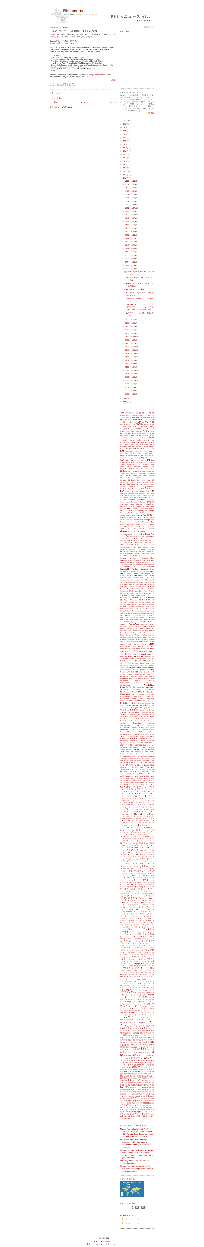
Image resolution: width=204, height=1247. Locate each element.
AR (131, 438)
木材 (125, 1116)
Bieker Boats (147, 449)
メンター (132, 990)
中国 (135, 1096)
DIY (133, 491)
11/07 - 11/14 (130, 205)
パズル (127, 920)
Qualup (140, 646)
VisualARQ (124, 772)
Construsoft (133, 473)
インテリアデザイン (127, 802)
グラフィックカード (142, 836)
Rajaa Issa (149, 646)
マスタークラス (125, 977)
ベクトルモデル (148, 968)
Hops (137, 549)
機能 (134, 1040)
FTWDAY (139, 520)
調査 (152, 1096)
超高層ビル (123, 1098)
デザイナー (123, 893)
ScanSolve (124, 719)
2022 (125, 137)
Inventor (138, 560)
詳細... (113, 80)
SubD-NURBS (137, 745)
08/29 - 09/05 (130, 238)
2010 (125, 178)
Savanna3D (124, 714)
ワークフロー (141, 1026)
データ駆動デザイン (139, 887)
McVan (132, 600)
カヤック (142, 832)
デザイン (131, 893)
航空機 (136, 1062)
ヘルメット (130, 970)
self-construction (135, 721)
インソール (138, 798)
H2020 (122, 545)
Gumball (145, 542)
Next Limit (138, 615)
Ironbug (141, 562)
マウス (152, 974)
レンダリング (129, 1017)
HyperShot (150, 551)
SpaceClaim (150, 740)
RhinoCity (150, 680)
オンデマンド (131, 823)
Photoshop (145, 630)
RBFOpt (132, 648)
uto (134, 762)
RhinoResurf (150, 696)
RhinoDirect (150, 683)
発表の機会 (149, 1107)
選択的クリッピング (136, 1087)
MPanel (133, 613)
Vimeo (141, 767)
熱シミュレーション (127, 1107)
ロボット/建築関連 (126, 1019)
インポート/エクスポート (133, 805)
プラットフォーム (130, 954)
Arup (137, 444)
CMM (152, 469)
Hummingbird (137, 551)
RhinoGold (150, 687)
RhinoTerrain (125, 701)
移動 (147, 1026)
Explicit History (136, 506)
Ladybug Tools (138, 573)
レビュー (130, 1015)
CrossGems (150, 478)
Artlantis (132, 444)
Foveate (122, 520)
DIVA (122, 491)
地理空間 (131, 1096)
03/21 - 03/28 (130, 357)
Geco (130, 522)
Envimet (151, 500)
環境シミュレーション (143, 1035)
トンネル (123, 911)
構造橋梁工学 (142, 1060)
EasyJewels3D (137, 495)
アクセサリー (138, 787)
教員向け (147, 1045)
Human (122, 551)
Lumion (152, 582)
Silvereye (151, 729)
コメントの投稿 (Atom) (63, 107)
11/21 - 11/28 (130, 198)
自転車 (149, 1069)
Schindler (131, 719)
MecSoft (144, 600)
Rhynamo (151, 708)
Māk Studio (150, 586)
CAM (133, 462)
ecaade (145, 495)
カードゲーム (127, 830)
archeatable (136, 438)
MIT (153, 606)
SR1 (142, 743)
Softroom (142, 738)
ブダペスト (143, 947)
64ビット (135, 426)
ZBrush (142, 782)
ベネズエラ (123, 970)
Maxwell (123, 593)
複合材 (131, 1112)
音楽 (141, 1028)
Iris (138, 562)
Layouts (135, 578)
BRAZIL (137, 456)
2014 (125, 164)
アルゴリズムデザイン (135, 793)
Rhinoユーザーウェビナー (136, 705)
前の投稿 (113, 102)
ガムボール (136, 832)
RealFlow (139, 648)
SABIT (137, 712)
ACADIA (139, 429)
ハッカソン (140, 920)
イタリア (123, 796)
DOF (152, 491)
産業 (129, 1069)
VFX (129, 767)
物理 (136, 1112)
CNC (122, 471)
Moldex (122, 611)
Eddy (130, 497)
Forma (139, 517)
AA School (144, 426)
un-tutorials (133, 760)
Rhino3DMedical (137, 672)
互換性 (141, 1058)
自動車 (124, 1071)
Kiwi (138, 571)
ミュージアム (127, 983)
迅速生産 (127, 1078)
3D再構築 (151, 424)
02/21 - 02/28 (130, 370)
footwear (123, 517)
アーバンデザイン (134, 785)
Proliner (146, 641)
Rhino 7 (126, 659)
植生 (131, 1076)
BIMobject (129, 451)
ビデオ (122, 939)
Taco (141, 749)
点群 (138, 1098)
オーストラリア (130, 818)
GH (148, 524)
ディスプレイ (124, 882)
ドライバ (130, 907)
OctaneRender (137, 619)
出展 (148, 1071)
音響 (145, 1028)
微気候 (132, 1109)
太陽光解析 (144, 1092)
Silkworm (145, 729)
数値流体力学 (146, 1078)
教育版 (129, 1045)
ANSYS (144, 435)
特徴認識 (133, 1103)
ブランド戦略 (139, 954)
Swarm (144, 747)
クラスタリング (130, 836)
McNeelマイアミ (140, 597)
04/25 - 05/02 (130, 343)
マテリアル (148, 977)
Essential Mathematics (138, 502)
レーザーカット (133, 1013)
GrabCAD (142, 528)
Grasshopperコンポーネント (132, 534)
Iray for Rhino (124, 562)
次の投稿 (53, 102)
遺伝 (150, 1026)
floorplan (122, 515)
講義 (141, 1063)
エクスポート (125, 811)
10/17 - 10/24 (130, 215)
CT (129, 480)
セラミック (134, 878)
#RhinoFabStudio (130, 413)
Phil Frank (127, 630)
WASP (122, 776)
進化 (143, 1076)
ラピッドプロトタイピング (135, 1002)
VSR (140, 774)
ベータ (139, 968)
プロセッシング (125, 963)
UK (127, 760)
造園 (125, 1089)
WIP (128, 780)
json (152, 564)
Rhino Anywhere (141, 659)
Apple (127, 438)
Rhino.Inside (135, 667)
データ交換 (124, 889)
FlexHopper (145, 513)
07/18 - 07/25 (130, 255)
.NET (122, 413)
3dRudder (139, 417)
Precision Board (149, 639)
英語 (131, 1028)
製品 (149, 1082)
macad (152, 584)
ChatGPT (129, 466)
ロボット (150, 1017)
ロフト (145, 1017)
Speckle (123, 743)
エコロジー (134, 811)
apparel (122, 438)
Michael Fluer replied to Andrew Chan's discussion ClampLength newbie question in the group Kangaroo (136, 1168)
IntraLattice (131, 560)
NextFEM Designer (148, 615)
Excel (128, 506)
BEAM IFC (129, 449)
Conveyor (151, 473)
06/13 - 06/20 (130, 320)
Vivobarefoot (124, 774)
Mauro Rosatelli (149, 591)
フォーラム (150, 945)
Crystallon (123, 480)
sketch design (149, 734)
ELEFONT (123, 500)
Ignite (129, 556)
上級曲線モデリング (148, 1074)
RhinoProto (137, 696)
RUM (133, 712)
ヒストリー (150, 936)
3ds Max (145, 417)
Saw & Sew (133, 716)
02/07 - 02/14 (130, 377)
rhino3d (135, 670)
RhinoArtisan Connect (136, 676)
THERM (122, 754)
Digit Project (132, 489)
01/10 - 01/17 (130, 391)
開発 (125, 1033)
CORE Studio (125, 475)
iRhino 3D (133, 562)
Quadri (134, 646)
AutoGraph (131, 446)
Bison (145, 451)
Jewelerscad (139, 564)
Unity (139, 760)
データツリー (132, 882)
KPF (141, 571)
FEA (121, 511)
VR (133, 774)
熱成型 (137, 1107)
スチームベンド (125, 875)
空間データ (149, 1047)
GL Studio (151, 526)
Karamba (150, 567)
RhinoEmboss (125, 685)
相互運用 (145, 1087)
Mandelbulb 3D (141, 589)
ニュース (141, 911)
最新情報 (128, 1067)
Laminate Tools (149, 573)
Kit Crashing (131, 571)
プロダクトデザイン (141, 963)
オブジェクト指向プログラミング (142, 820)
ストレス (133, 875)
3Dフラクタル (133, 422)
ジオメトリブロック (129, 866)
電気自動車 (144, 1098)
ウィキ (122, 807)
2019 (125, 148)
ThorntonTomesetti (125, 756)
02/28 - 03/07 (130, 367)
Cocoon (127, 471)
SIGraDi (139, 729)
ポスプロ (123, 972)
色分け (135, 1076)
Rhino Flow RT (140, 661)
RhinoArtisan (124, 676)
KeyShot (135, 569)
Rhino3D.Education (146, 670)
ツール (151, 880)
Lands (129, 575)
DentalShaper (130, 484)
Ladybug (129, 573)
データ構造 (131, 889)
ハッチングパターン (142, 922)
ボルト (134, 974)
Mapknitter (151, 589)
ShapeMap (151, 723)
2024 (125, 131)
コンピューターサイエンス (133, 847)
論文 (128, 1118)
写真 (129, 1071)
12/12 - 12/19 (130, 188)
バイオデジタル (138, 918)
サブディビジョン (127, 861)
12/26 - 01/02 (130, 181)
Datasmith (146, 482)
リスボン (144, 1006)
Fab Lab (123, 508)
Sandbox (151, 712)
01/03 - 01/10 (130, 394)
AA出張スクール (126, 429)
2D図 (138, 413)
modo (152, 609)
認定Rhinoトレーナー (136, 1105)
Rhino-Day (151, 665)
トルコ (124, 909)
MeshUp (147, 602)
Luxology (136, 584)
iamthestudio (137, 554)
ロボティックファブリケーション (134, 1023)
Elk (128, 500)
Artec (142, 442)
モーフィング (140, 990)
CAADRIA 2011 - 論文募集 (134, 289)
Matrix (131, 591)
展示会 (133, 1098)
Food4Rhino (148, 515)
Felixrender (127, 511)
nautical (141, 613)
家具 (144, 1031)
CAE (148, 460)
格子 (145, 1033)
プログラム (129, 961)
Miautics (134, 604)
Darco (122, 482)
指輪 (135, 1069)
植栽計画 (126, 1076)
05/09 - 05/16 (130, 337)
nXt (127, 619)
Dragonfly (142, 493)
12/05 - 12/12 (130, 191)
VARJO (152, 765)
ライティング (138, 999)
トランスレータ (142, 907)
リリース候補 (150, 1008)
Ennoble (138, 500)
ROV (129, 712)
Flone (152, 513)
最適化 (133, 1067)
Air (127, 433)
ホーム (83, 102)
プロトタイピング (130, 968)
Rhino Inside (144, 663)
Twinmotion (134, 758)
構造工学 (151, 1060)
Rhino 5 (127, 654)
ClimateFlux (136, 469)
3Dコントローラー (134, 419)
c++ (149, 458)
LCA (141, 578)
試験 (138, 1069)
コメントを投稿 (56, 98)
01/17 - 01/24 (130, 387)
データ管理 (127, 887)
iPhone (147, 560)
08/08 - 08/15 (130, 248)
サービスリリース (133, 854)
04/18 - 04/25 (130, 347)
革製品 (150, 1033)
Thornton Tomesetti (147, 754)
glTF (129, 528)
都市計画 (136, 1101)
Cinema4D (145, 466)
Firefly (141, 511)
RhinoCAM (133, 678)
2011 (125, 175)
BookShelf (123, 455)
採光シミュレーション (145, 1067)
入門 (152, 1103)
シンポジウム (132, 871)
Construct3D (124, 473)
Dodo (147, 491)
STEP (122, 745)
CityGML (123, 469)
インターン (145, 798)
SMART (136, 736)
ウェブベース (136, 809)
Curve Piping (141, 480)
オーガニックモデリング (139, 816)
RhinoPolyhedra (125, 696)
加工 (129, 1030)
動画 (128, 1103)
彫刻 (149, 1096)
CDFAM (122, 464)
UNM (152, 760)
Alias (143, 433)
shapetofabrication (125, 725)
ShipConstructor (125, 727)
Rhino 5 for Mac (138, 654)
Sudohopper (124, 747)
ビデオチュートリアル (143, 939)
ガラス (148, 832)
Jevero (126, 564)
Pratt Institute (139, 639)
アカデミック (128, 787)
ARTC (138, 442)
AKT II (130, 433)
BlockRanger (124, 453)
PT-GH (129, 644)
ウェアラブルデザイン (147, 807)
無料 (147, 1114)
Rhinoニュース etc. (131, 16)
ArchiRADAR (124, 440)
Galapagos (146, 520)
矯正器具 (128, 1047)
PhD (121, 630)
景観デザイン (128, 1052)
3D (150, 413)
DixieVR (128, 491)
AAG (152, 426)
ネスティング (144, 914)
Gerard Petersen (135, 524)
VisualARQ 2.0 (134, 771)
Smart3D (142, 736)
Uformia (123, 760)
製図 (142, 1082)
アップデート (131, 789)
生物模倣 (138, 1082)
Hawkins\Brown (125, 547)
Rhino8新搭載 (141, 674)
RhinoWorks (143, 701)
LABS (122, 573)
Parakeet (131, 626)
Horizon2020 (144, 549)
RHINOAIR (150, 674)
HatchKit (151, 545)
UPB (126, 762)
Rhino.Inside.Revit (147, 667)
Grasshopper (128, 531)
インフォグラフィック (142, 802)
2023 (125, 134)
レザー (148, 1012)
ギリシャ (142, 834)
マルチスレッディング (139, 981)
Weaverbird (129, 776)
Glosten (122, 528)
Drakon (148, 493)
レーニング (142, 1012)
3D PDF (130, 415)
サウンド (123, 859)
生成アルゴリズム (134, 1080)
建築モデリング (139, 1055)
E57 (131, 495)
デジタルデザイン (131, 898)
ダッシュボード (128, 880)
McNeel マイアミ (147, 595)
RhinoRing (133, 698)
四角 (132, 1069)
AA (139, 426)
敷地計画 (141, 1109)
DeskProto (123, 489)
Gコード (151, 542)
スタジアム (150, 873)
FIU (145, 511)
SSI (145, 743)
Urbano (131, 762)
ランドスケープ (137, 1004)
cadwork (143, 460)
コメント (126, 1223)
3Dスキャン (145, 419)
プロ (140, 959)
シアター (144, 861)
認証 (127, 1105)
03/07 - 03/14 (130, 364)
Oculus (151, 619)
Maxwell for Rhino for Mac (135, 593)
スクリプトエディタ (129, 873)
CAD (122, 460)
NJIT (128, 617)
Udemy (148, 758)
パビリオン (146, 925)
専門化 (138, 1085)
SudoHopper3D (135, 747)
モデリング (127, 992)
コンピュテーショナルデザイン (137, 848)
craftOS (137, 478)
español (128, 502)
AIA (124, 433)
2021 (125, 141)
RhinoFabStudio (127, 687)
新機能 (139, 1076)
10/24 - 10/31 (130, 211)
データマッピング (143, 884)
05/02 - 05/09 (130, 340)
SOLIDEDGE (150, 738)
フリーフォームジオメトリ (142, 957)
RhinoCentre (150, 678)
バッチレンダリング (130, 922)
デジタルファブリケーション (134, 900)
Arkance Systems (125, 442)
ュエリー (124, 999)
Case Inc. (146, 462)
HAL (136, 545)
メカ (141, 983)
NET (133, 615)
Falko (149, 508)
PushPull (143, 644)
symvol (128, 749)
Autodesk (123, 446)
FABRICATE (137, 508)
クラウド (148, 834)
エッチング (143, 811)
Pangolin (143, 624)
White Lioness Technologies (134, 778)
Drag (136, 493)
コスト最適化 (150, 843)
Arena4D (146, 440)
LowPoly (146, 582)
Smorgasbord (150, 736)
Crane (143, 478)
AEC (145, 431)
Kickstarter (144, 569)
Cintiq (152, 466)
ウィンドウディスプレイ (132, 807)
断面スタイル (127, 1094)
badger (151, 446)
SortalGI (142, 740)
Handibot (143, 545)
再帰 (149, 1065)
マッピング (135, 977)
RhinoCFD (137, 680)
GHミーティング (132, 526)
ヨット (130, 999)
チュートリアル (141, 880)
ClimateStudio (145, 469)
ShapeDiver (137, 723)
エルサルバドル (127, 814)
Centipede (129, 464)
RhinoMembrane (125, 692)
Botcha (130, 455)
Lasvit (129, 578)
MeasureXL (137, 600)
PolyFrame (137, 637)
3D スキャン (144, 415)
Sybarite (122, 749)
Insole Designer (142, 558)
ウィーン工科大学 (149, 805)
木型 (152, 1114)
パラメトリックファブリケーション (141, 932)
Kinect (152, 569)
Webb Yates (139, 776)
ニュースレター (149, 911)
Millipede (123, 606)
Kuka (152, 571)
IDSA (152, 554)
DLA (137, 491)
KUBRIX (146, 571)
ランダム (129, 1004)
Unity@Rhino (146, 760)
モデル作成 (141, 992)
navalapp (147, 613)
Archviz (132, 440)
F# (153, 506)
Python (151, 644)
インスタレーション (127, 798)
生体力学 (144, 1080)
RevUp (122, 651)
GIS (140, 526)
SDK (135, 719)
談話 (137, 1094)
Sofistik (136, 738)
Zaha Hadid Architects (132, 782)
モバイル (148, 992)
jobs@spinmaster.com (97, 75)
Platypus (146, 633)
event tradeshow (136, 504)
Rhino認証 (144, 708)
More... (53, 71)
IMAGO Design (138, 556)
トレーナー (130, 909)
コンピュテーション (133, 852)
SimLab (122, 732)
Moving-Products (125, 613)
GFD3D (143, 524)
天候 (128, 1098)
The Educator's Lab (136, 751)
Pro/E (127, 641)
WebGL (146, 776)
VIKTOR (135, 767)
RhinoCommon (126, 683)
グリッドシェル (135, 839)
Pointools (123, 637)
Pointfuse (151, 635)
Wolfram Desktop (136, 780)
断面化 (134, 1094)
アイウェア (143, 785)
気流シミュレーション (130, 1042)
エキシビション (148, 809)
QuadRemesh (125, 646)
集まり (144, 1071)
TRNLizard (151, 756)
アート (126, 785)
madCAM (138, 586)
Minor (147, 606)
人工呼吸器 (148, 1076)
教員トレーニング (137, 1045)
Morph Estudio (144, 611)
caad (152, 458)
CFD (135, 464)
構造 (128, 1060)
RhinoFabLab (149, 685)
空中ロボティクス (128, 1049)
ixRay (152, 562)
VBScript (123, 767)
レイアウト (128, 1010)
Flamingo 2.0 (125, 513)
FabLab (129, 508)
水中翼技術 (134, 1078)
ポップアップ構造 (143, 972)
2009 (125, 398)
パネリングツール (134, 925)
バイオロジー (149, 918)
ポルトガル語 (140, 974)
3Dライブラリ (131, 424)
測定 (139, 1089)
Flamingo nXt (136, 513)
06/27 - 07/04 (130, 265)
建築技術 (132, 1058)
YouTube (123, 782)
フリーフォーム (127, 957)
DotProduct (123, 493)
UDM (152, 758)
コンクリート (143, 845)
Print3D (122, 641)
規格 (140, 1042)
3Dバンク (126, 422)
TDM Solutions (149, 749)
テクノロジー (150, 891)
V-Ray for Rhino (135, 765)
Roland (151, 710)
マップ (141, 977)
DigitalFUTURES (143, 489)
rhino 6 (140, 656)
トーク (148, 902)
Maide (144, 586)
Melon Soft (151, 600)
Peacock (142, 628)
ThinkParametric (132, 754)
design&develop (133, 486)
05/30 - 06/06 (130, 326)
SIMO (128, 732)
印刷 (124, 1028)
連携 (125, 1118)
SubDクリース (148, 745)
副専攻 (149, 1109)
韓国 (133, 1037)
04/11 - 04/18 (130, 350)
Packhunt (151, 622)
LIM (126, 582)
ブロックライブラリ (136, 966)
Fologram (139, 515)
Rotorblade (123, 712)
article (126, 444)
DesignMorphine (148, 487)
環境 (132, 1035)
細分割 (122, 1069)
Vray (136, 774)
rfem (126, 651)
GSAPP (135, 542)
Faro (152, 508)
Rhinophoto (140, 694)
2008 (125, 402)
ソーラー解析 (142, 878)
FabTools (144, 508)
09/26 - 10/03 (130, 225)
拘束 (124, 1060)
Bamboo (122, 449)
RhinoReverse (124, 698)
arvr (141, 444)
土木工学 (147, 1101)
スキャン (141, 871)
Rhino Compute (129, 661)
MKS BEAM (134, 609)
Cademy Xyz (128, 460)
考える (122, 1062)
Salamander (144, 712)
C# (146, 458)
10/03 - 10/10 (130, 221)
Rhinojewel (124, 690)
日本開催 (142, 1103)
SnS (131, 738)
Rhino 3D (145, 651)
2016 (125, 158)
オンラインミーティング (136, 827)
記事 (143, 1042)
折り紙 (125, 1085)
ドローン (151, 909)
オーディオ (139, 818)
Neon (122, 615)
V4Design (145, 765)
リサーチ (137, 1006)
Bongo (151, 453)
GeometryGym (124, 524)
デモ (130, 902)
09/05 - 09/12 (130, 235)
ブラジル (145, 952)
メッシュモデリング (144, 987)
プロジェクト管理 (147, 961)
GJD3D (144, 526)
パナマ (150, 922)
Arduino (139, 440)
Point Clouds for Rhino (129, 635)
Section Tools (150, 719)
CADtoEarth (137, 460)
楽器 (129, 1035)
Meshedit (141, 602)
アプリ (148, 791)
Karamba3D (124, 569)
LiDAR (122, 582)
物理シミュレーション (146, 1112)
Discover (151, 489)
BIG (153, 449)
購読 (151, 113)
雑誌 (126, 1069)
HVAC (144, 551)
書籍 (122, 1074)
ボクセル (151, 970)
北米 (89, 1244)
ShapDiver (144, 721)
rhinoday (139, 683)
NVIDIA (122, 619)
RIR (121, 710)
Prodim (140, 641)
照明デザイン (136, 1074)
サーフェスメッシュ (146, 854)
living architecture (133, 582)
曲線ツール (138, 1047)
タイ (148, 878)
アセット (146, 787)
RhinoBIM (124, 678)
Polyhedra (144, 637)
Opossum (134, 622)
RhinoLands (136, 690)
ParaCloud (123, 626)
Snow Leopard (124, 738)
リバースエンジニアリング (135, 1008)
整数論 (125, 1080)
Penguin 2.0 (150, 628)
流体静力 (144, 1116)
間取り (129, 1037)
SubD (130, 745)
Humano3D (129, 551)
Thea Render (149, 751)
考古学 (126, 1062)
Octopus (146, 619)
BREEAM (143, 455)
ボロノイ (147, 974)
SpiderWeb (136, 743)
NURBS (151, 617)
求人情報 (63, 85)
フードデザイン (132, 945)
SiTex (142, 734)
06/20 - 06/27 (130, 269)
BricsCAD (150, 455)
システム (138, 866)
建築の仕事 (128, 1055)
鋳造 (138, 1096)
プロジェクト (137, 961)
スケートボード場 (140, 873)
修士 (140, 1071)
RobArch (126, 710)
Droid (152, 493)
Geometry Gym (148, 522)
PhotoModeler (136, 630)
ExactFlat (123, 506)
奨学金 (126, 1074)
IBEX (143, 554)
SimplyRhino (149, 732)
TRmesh (144, 756)
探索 (121, 1094)
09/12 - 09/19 (130, 232)
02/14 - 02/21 (130, 374)
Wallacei (151, 774)
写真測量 (134, 1071)
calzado (128, 462)
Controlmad (142, 473)
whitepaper (147, 778)
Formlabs (145, 517)
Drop (121, 495)
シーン (150, 861)
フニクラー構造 (142, 950)
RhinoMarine (149, 690)
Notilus (137, 617)
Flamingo (150, 511)
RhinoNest (150, 692)
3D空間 (146, 424)
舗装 (121, 1114)
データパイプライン (143, 882)
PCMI (137, 628)
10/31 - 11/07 (130, 208)
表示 (136, 1109)
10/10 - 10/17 (130, 218)
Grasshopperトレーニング (138, 536)
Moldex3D (128, 611)
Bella (141, 449)
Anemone (138, 435)
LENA (146, 580)
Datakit (139, 482)
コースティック (130, 843)
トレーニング (140, 909)
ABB (135, 429)
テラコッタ (135, 902)
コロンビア (134, 845)
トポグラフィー (135, 905)
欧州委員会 (136, 1028)
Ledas (137, 580)
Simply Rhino (138, 732)
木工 (121, 1116)
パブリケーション (140, 927)
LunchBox (123, 584)
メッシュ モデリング (130, 987)
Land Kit (123, 575)
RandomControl (125, 648)
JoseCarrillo (147, 564)
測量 (143, 1089)
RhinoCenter (141, 678)
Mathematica (124, 591)
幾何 (145, 1037)
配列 (144, 1107)
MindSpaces (140, 606)
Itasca (146, 562)
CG (139, 464)
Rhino (137, 651)
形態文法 (149, 1049)
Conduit (151, 471)
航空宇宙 (131, 1062)
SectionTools (124, 721)
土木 (142, 1101)
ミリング (135, 983)
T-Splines (135, 749)
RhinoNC (142, 692)
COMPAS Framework (137, 471)
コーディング (140, 843)
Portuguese (130, 639)
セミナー (127, 878)
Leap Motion (149, 578)
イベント (142, 796)
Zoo (146, 782)
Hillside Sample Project (145, 547)
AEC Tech (151, 431)
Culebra (133, 480)
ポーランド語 (144, 970)
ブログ (145, 959)
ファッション (129, 943)
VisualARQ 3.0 (145, 771)
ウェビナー (125, 809)
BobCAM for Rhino (135, 453)
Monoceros (135, 611)
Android (131, 435)
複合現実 (125, 1112)
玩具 (58, 85)
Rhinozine (151, 701)
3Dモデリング (144, 422)
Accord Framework (148, 429)
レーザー (144, 1010)
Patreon (151, 626)
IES (121, 556)
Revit (152, 648)
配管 (140, 1107)
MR (137, 613)
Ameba (126, 435)
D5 (153, 480)
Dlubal (142, 491)
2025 (125, 127)
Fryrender (129, 520)
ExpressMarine (147, 506)
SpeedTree (129, 743)
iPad (143, 560)
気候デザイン (143, 1040)
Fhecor (137, 511)
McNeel (123, 95)
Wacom (145, 774)
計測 (144, 1052)
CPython (130, 478)
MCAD (146, 593)
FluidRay (129, 515)
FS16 (134, 520)
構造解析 (134, 1060)
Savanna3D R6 (135, 714)
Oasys (131, 619)
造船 (128, 1089)
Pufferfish (136, 644)
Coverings (151, 475)
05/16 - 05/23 (130, 333)
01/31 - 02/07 (130, 380)
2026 (125, 124)
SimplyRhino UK (126, 734)
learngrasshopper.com (127, 580)
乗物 (121, 1076)
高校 (147, 1062)
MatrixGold (138, 591)
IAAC (131, 554)
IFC (125, 556)
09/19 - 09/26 (130, 228)
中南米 (107, 1244)
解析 (148, 1030)
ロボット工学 (138, 1019)
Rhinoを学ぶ (135, 708)
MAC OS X (144, 584)
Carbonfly (139, 462)
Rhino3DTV (123, 674)
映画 (127, 1028)
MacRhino (123, 586)
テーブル (144, 889)
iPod (152, 560)
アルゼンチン (149, 793)
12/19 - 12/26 (130, 184)
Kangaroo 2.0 (139, 567)
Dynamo (126, 495)
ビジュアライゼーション (134, 936)
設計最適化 (132, 1085)
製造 (146, 1082)
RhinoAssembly (149, 676)
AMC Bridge (149, 433)
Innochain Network (127, 558)
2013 (125, 168)
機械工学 (123, 1040)
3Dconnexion (127, 417)
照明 (130, 1074)
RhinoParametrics (127, 694)
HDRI (133, 547)
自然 (145, 1069)
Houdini (151, 549)
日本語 (148, 1103)
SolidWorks (134, 740)
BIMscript (138, 451)
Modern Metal (144, 609)
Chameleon (145, 464)
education (147, 497)
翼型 (139, 1116)
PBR (134, 628)
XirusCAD (145, 780)
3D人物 (122, 426)
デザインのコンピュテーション (131, 896)
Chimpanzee (137, 466)
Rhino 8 (133, 659)
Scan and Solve (148, 716)
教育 (124, 1045)
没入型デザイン (135, 1114)
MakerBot (123, 589)
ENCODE (132, 500)
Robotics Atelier (143, 710)
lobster (141, 582)
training (134, 756)
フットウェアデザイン (131, 950)
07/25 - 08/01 (130, 252)
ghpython (123, 526)
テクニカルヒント (138, 891)
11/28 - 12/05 (130, 194)
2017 (125, 154)
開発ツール (130, 1033)
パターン (132, 920)
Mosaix (152, 611)
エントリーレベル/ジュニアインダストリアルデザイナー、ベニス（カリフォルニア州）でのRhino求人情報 (139, 307)
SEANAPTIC (141, 719)
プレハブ (135, 959)
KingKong (123, 571)
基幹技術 (141, 1037)
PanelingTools (134, 624)
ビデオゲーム (130, 939)
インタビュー (137, 800)
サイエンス (150, 857)
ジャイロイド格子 (127, 868)
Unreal (122, 762)
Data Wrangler (130, 482)
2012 (125, 171)
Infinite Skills (149, 556)
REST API (146, 648)
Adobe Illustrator (125, 431)
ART (133, 442)
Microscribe (142, 604)
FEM (132, 511)
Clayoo (129, 469)
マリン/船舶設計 (127, 981)
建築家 (126, 1058)
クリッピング (146, 839)
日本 (137, 1103)
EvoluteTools (149, 504)
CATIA (152, 462)
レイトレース (136, 1010)
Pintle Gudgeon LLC (127, 633)
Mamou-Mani (131, 589)
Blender (151, 451)
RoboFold (134, 710)
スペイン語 (141, 875)
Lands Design (138, 575)
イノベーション (132, 796)
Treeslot (139, 756)
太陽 (138, 1092)
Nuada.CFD (143, 617)
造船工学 (134, 1089)
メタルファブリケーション (141, 985)
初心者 (152, 1071)
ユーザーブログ (139, 995)
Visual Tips (150, 769)
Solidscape (124, 740)
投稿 (124, 1219)
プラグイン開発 (129, 952)
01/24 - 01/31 (130, 384)
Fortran (152, 517)
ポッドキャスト (131, 972)
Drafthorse (131, 493)
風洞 (145, 1109)
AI (121, 433)
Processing (134, 641)
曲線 (132, 1047)
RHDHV (130, 651)
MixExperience (124, 609)
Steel (148, 743)
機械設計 (129, 1040)
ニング (137, 914)
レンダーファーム (144, 1015)
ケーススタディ (143, 841)
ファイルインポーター (134, 941)
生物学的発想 (131, 1082)
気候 (137, 1040)
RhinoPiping (150, 694)
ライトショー (147, 999)
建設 (149, 1052)
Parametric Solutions (141, 626)
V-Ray (125, 765)
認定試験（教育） (148, 1105)
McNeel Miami (135, 595)
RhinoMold (135, 692)
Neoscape (128, 615)
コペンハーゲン (124, 845)
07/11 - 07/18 (130, 259)
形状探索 (142, 1049)
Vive (152, 771)
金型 (144, 1047)
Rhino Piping (131, 665)
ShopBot (134, 727)
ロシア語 (139, 1017)
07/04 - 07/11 (130, 262)
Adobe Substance (136, 431)
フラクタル (138, 952)
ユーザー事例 (140, 997)
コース (122, 843)
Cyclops (148, 480)
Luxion (130, 584)
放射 (128, 1114)
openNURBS (124, 622)
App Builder (150, 435)
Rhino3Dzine (132, 674)
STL (126, 745)
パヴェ (122, 920)
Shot (152, 727)
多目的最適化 (132, 1092)
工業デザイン (71, 85)
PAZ (121, 628)
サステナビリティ (147, 859)
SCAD (139, 716)
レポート (136, 1015)
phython (151, 630)
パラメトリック (133, 929)
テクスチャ (128, 891)
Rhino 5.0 (132, 656)
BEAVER (136, 449)
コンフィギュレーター (147, 852)
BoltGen (145, 453)
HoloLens (123, 549)
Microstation (150, 604)
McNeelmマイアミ (126, 598)
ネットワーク (133, 916)
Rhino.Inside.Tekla (125, 670)
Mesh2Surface (132, 602)
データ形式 (150, 887)
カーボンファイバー (140, 830)
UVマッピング (141, 762)
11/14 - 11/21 (130, 201)
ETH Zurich (150, 502)
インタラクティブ (147, 800)
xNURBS (151, 780)
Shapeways (139, 725)
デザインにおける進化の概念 (145, 893)
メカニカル (147, 983)
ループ (122, 1010)
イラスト (151, 796)
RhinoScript (142, 698)
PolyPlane (151, 637)
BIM (122, 451)
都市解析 (129, 1101)
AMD (121, 435)
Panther (151, 624)
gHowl (152, 524)
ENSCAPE (145, 500)
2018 (125, 151)
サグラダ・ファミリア (133, 859)
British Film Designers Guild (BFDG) (132, 458)
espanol (122, 502)
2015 (125, 161)
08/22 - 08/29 (130, 242)
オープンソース (148, 818)
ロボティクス (149, 1019)
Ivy (149, 562)
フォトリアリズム (126, 947)
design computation (142, 484)
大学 (152, 1092)
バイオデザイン (128, 918)
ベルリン (137, 970)
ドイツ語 (142, 902)
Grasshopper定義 (133, 540)
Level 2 (151, 580)
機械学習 (151, 1037)
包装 (124, 1114)
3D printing (136, 415)
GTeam (140, 542)
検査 (137, 1058)
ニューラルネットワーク (127, 914)
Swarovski (151, 747)
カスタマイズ (128, 832)
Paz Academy (128, 628)
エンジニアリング (142, 814)
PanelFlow (123, 624)
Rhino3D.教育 (125, 672)
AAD (149, 426)
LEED (142, 580)
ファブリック (139, 943)
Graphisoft (151, 528)
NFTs (125, 617)
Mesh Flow (123, 602)
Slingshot (130, 736)
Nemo (152, 613)
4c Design (128, 426)
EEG (152, 497)
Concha (146, 471)
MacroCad (131, 586)
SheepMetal (150, 725)
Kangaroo (127, 567)
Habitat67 (130, 545)
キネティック (134, 834)
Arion (152, 440)
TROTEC (123, 758)
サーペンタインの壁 (141, 857)
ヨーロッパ (97, 1244)
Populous (123, 639)
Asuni (152, 444)
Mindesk (131, 606)
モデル (135, 992)
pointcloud (144, 635)
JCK (121, 564)
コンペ (122, 854)
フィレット (148, 943)
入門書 (122, 1105)
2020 (125, 144)
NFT (121, 617)
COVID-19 (123, 478)
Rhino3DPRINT (149, 672)
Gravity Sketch (128, 542)
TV (128, 758)
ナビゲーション (131, 911)
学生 (125, 1035)
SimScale (136, 734)
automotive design (142, 446)
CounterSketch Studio (139, 475)
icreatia (148, 554)
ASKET (146, 444)
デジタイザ (146, 896)
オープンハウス (126, 820)
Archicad (150, 438)
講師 (144, 1062)
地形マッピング (144, 1094)
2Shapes (145, 413)
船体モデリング (145, 1085)
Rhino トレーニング (141, 665)
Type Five (142, 758)
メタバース (127, 985)
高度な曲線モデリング (140, 1065)
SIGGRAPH (132, 729)
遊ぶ (135, 1116)
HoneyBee (131, 549)
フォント (136, 947)
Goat (134, 528)
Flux (133, 515)
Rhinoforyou (140, 687)
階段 (141, 1033)
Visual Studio (142, 769)
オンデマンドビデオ (142, 823)
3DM (133, 417)
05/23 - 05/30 (130, 330)
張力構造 (144, 1096)
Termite (127, 751)
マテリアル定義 (136, 979)
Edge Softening (138, 497)
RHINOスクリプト (129, 703)
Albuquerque (137, 433)
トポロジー (146, 905)
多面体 (147, 1089)
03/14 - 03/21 (130, 360)
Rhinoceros (124, 680)
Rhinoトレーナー (143, 703)
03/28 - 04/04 (130, 353)
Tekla (122, 751)
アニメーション (139, 791)
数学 (139, 1078)
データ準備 (138, 889)
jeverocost (132, 564)
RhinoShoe (150, 698)
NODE (133, 617)
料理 (149, 1116)
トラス (135, 907)
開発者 (137, 1033)
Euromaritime (124, 504)
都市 (149, 1098)
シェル (142, 863)
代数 (149, 1092)
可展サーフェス (137, 1030)
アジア (114, 1244)
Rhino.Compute (125, 667)
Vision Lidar (133, 769)
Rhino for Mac (132, 663)
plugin (152, 633)
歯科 (141, 1069)
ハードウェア (142, 916)
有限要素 (131, 1116)
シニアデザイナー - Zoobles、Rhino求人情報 (73, 31)
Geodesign (137, 522)
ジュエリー (138, 868)
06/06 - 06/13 (130, 323)
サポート (137, 861)
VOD (129, 774)
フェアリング (142, 945)
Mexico (129, 604)
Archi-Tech (143, 438)
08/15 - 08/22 (130, 245)
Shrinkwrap (124, 729)
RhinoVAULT (134, 701)
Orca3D (143, 622)
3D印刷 (139, 424)
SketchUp (123, 736)
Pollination (130, 637)
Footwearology (131, 517)
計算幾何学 (138, 1052)
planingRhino (139, 633)
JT (121, 567)
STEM (152, 743)
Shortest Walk (144, 727)
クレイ (134, 841)
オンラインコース (130, 825)
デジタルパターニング (146, 898)
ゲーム (151, 841)
